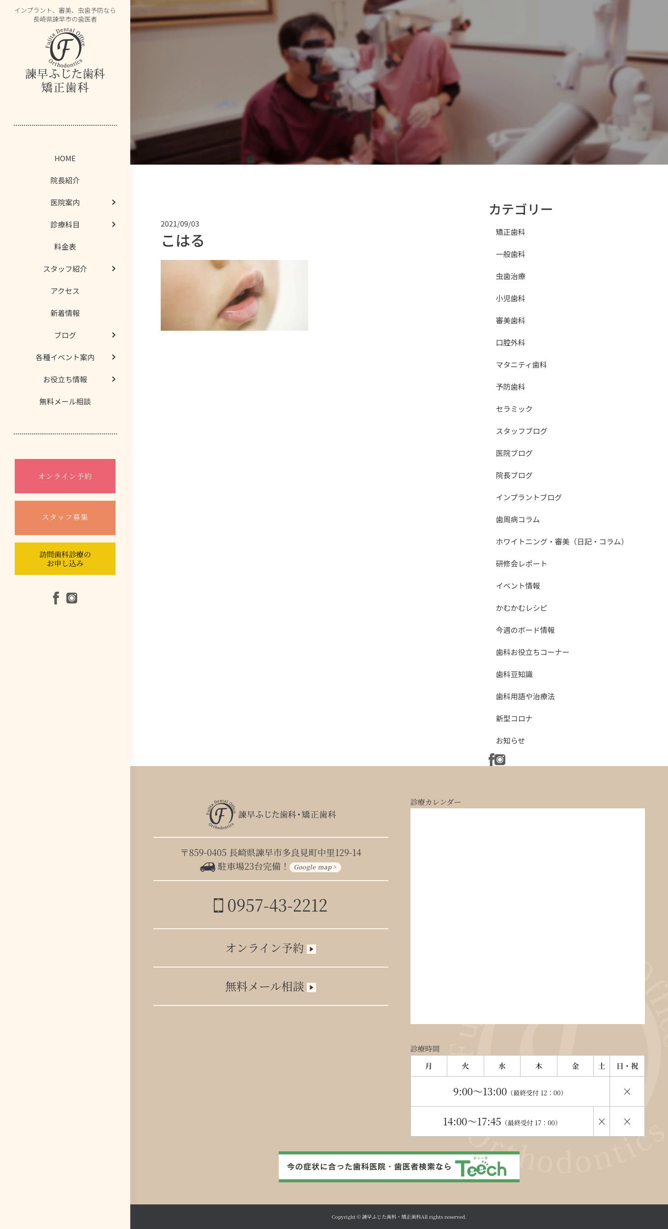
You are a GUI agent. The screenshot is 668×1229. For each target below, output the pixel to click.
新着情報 (65, 313)
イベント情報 (518, 585)
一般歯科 (510, 254)
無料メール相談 (65, 401)
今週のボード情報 (525, 630)
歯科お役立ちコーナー (533, 652)
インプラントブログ (529, 497)
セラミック (514, 408)
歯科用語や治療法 (525, 696)
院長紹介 (65, 180)
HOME (65, 158)
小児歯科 (510, 298)
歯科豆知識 (514, 674)
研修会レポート (522, 563)
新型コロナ (514, 718)
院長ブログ (514, 475)
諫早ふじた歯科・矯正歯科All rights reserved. (414, 1216)
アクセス (65, 291)
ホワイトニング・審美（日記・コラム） (562, 541)
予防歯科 (510, 386)
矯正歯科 (510, 232)
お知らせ (510, 740)
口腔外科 (510, 342)
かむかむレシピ (522, 607)
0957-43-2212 (270, 904)
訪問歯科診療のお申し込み (65, 558)
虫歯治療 (510, 276)
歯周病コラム (518, 519)
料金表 (65, 246)
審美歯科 (510, 320)
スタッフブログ (522, 431)
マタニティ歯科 (521, 364)
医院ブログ (514, 453)
